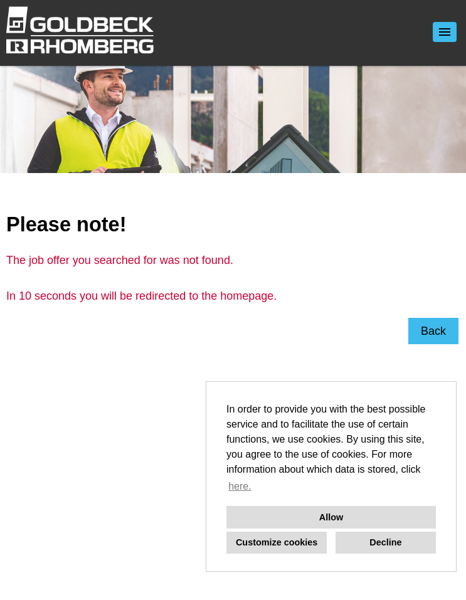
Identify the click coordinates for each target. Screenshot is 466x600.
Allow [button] (331, 517)
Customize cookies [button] (276, 542)
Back (433, 331)
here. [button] (239, 486)
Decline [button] (385, 542)
